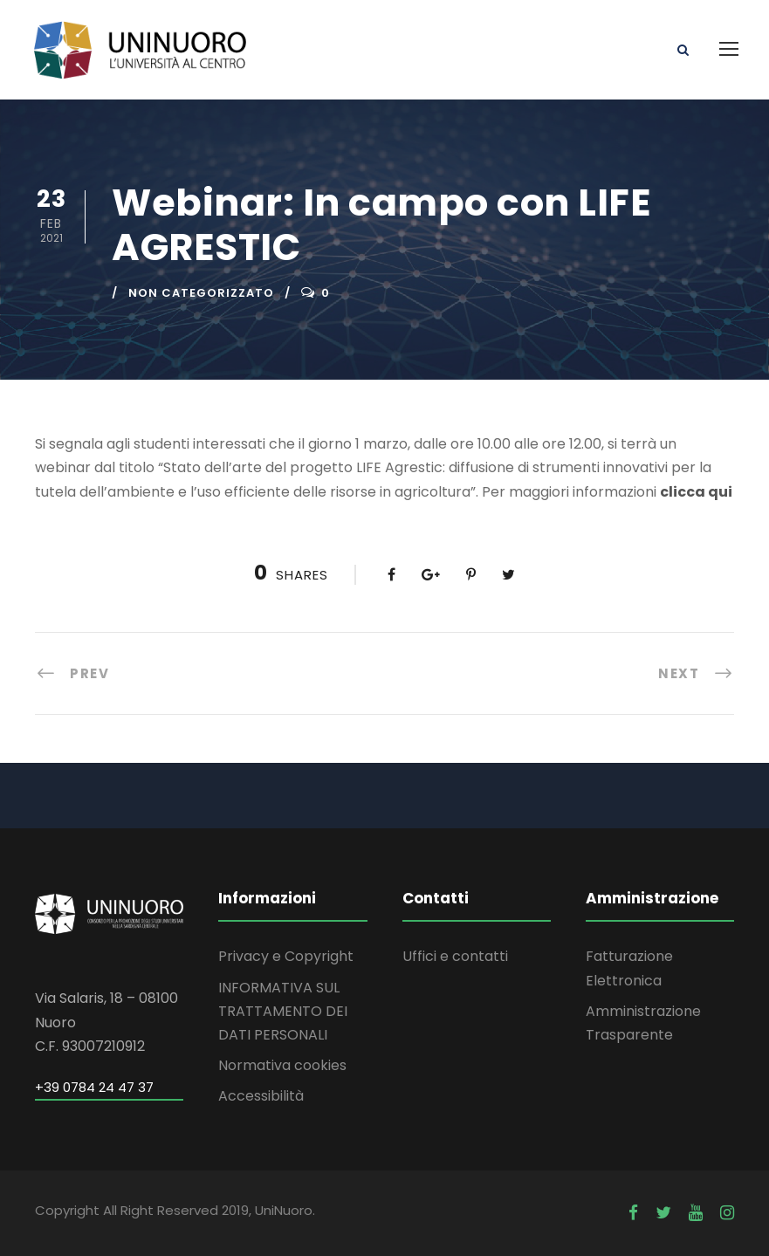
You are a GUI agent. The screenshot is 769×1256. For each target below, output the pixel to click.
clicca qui (696, 492)
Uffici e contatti (455, 956)
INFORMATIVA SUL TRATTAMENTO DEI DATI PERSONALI (282, 1011)
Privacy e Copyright (286, 956)
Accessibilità (261, 1096)
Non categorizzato (201, 293)
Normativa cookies (282, 1065)
